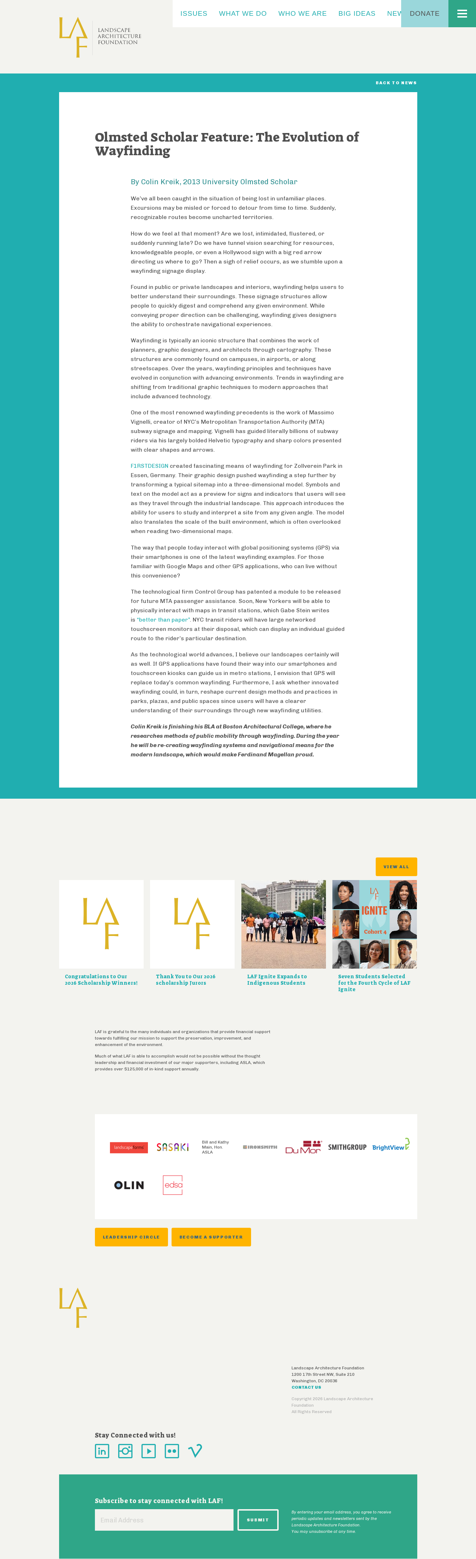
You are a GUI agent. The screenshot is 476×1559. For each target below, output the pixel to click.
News (398, 13)
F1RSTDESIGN (149, 465)
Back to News (396, 82)
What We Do (243, 13)
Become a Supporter (211, 1237)
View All (396, 866)
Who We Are (302, 13)
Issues (194, 13)
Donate (425, 13)
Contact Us (306, 1387)
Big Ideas (357, 13)
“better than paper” (163, 619)
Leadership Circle (131, 1237)
